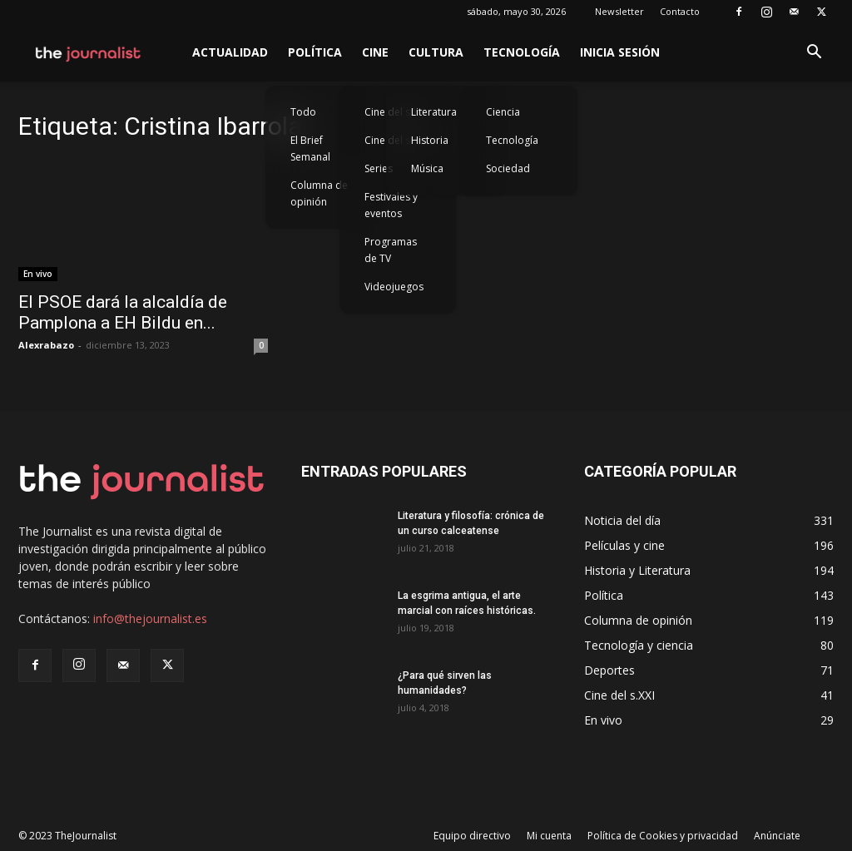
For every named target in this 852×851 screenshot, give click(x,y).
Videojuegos (394, 287)
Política (315, 52)
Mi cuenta (549, 836)
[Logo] (88, 52)
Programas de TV (390, 250)
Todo (303, 112)
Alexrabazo (46, 345)
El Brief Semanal (310, 148)
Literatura (434, 112)
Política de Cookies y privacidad (662, 836)
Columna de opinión (319, 193)
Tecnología (521, 52)
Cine (375, 52)
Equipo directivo (472, 836)
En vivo (37, 274)
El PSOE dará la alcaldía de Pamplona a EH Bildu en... (122, 312)
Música (427, 168)
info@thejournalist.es (150, 618)
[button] (814, 54)
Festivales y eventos (391, 205)
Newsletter (619, 11)
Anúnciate (777, 836)
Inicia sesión (620, 52)
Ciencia (503, 112)
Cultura (436, 52)
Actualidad (230, 52)
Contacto (680, 11)
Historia (429, 140)
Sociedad (508, 168)
